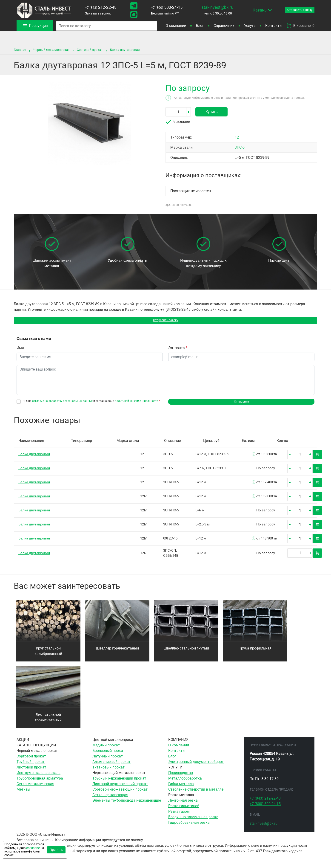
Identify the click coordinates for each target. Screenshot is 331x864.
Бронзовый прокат (108, 755)
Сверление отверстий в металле (195, 794)
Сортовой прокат (90, 50)
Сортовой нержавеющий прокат (120, 794)
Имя (20, 350)
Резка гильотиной (183, 810)
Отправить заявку (165, 321)
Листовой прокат (31, 772)
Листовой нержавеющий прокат (120, 788)
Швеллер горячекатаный (117, 653)
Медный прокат (106, 750)
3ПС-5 (240, 147)
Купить (211, 112)
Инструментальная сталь (38, 777)
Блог (200, 25)
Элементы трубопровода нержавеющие (126, 805)
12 (237, 137)
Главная (20, 50)
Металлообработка (185, 783)
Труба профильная (255, 653)
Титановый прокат (108, 772)
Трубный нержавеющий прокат (119, 783)
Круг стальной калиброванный (48, 656)
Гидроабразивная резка (189, 827)
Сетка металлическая (35, 788)
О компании (176, 25)
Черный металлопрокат (51, 50)
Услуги (250, 25)
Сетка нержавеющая (110, 799)
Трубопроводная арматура (40, 783)
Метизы (23, 794)
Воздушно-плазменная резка (193, 821)
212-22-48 (99, 7)
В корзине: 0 (300, 26)
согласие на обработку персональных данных (62, 403)
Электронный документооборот (196, 766)
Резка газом (179, 816)
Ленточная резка (183, 805)
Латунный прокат (107, 761)
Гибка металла (181, 788)
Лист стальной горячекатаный (48, 722)
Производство (180, 777)
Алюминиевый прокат (111, 766)
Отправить (241, 405)
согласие (33, 848)
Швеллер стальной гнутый (186, 653)
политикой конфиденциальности (136, 403)
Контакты (273, 25)
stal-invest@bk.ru (212, 7)
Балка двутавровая (125, 50)
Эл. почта (177, 350)
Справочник (224, 25)
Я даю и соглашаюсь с (91, 403)
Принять (56, 850)
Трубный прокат (31, 766)
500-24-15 (162, 7)
